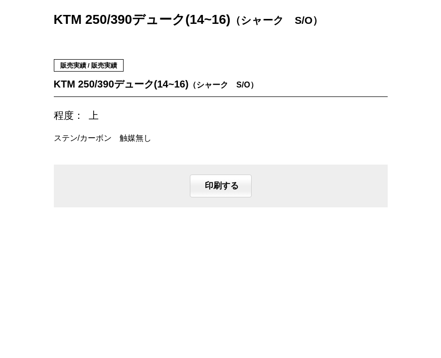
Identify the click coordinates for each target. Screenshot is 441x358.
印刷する (221, 186)
